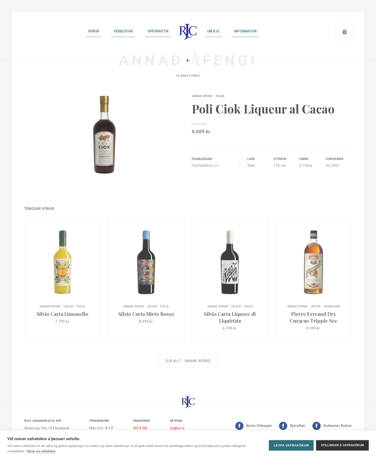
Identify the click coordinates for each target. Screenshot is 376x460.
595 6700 (140, 428)
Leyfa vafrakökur (291, 445)
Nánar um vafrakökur (41, 451)
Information (245, 31)
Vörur (93, 31)
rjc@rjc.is (177, 428)
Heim (188, 31)
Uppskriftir (158, 31)
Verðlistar (123, 31)
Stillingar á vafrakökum (342, 445)
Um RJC (213, 31)
